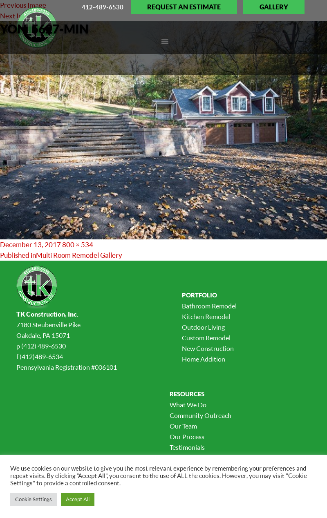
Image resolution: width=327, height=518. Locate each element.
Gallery (274, 7)
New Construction (208, 348)
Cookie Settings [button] (33, 499)
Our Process (187, 437)
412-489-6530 (102, 7)
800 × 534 (77, 244)
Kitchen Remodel (206, 317)
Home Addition (203, 359)
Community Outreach (200, 415)
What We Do (188, 405)
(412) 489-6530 (43, 346)
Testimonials (187, 447)
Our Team (183, 426)
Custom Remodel (206, 338)
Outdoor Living (203, 327)
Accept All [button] (78, 499)
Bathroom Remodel (209, 306)
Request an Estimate (184, 7)
